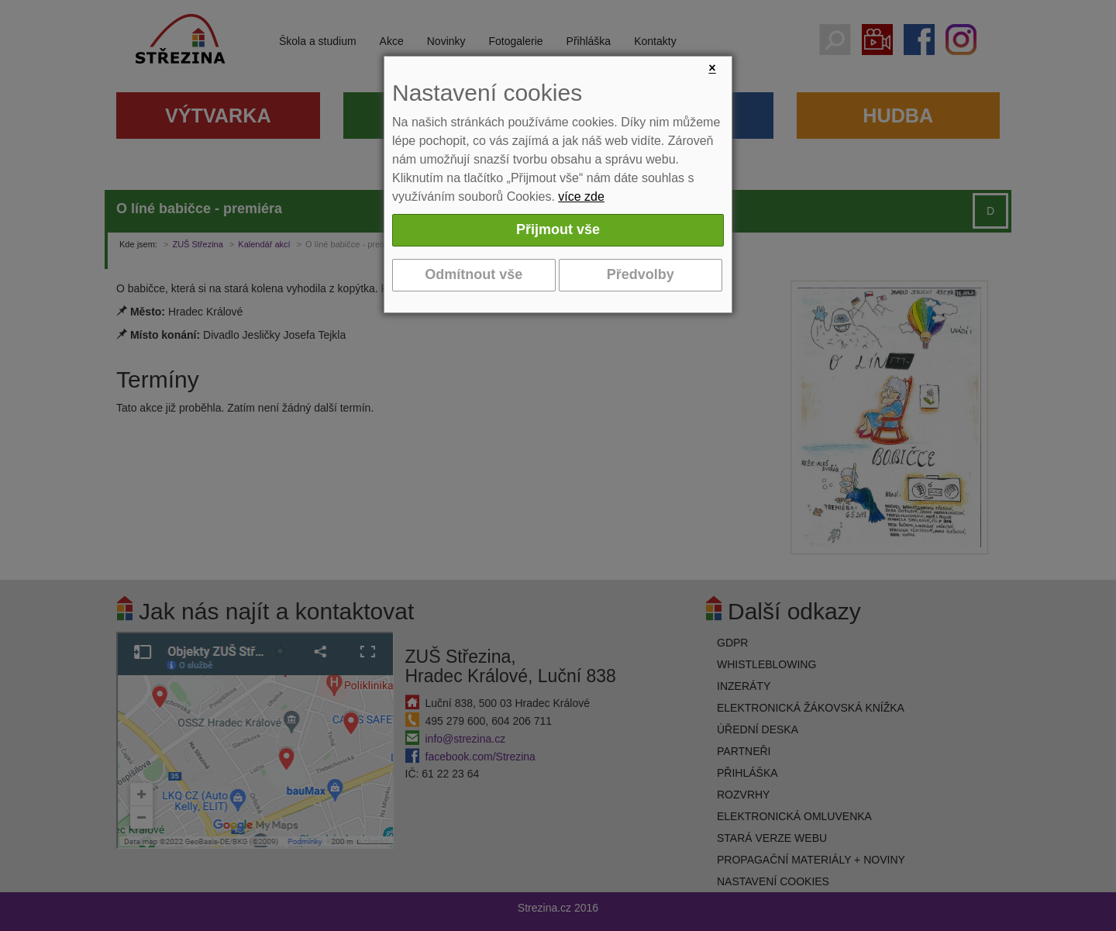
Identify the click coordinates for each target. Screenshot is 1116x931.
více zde (581, 196)
